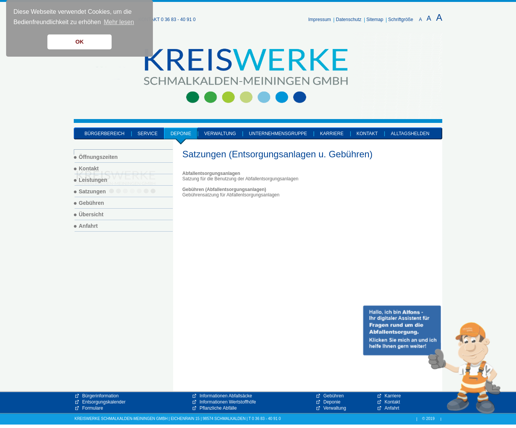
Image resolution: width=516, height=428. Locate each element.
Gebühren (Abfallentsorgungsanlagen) (224, 189)
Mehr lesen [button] (119, 22)
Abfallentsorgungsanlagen (211, 173)
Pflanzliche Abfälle (218, 408)
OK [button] (79, 42)
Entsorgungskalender (103, 402)
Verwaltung (334, 408)
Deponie (332, 402)
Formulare (92, 408)
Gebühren (333, 396)
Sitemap (375, 19)
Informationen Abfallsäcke (226, 396)
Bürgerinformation (100, 396)
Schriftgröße (400, 19)
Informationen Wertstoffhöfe (228, 402)
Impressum (319, 19)
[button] (432, 360)
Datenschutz (349, 19)
